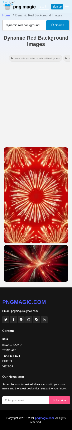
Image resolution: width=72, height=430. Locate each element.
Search (57, 25)
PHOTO (7, 361)
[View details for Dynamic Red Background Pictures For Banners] (36, 263)
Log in (43, 6)
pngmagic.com (24, 302)
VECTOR (7, 366)
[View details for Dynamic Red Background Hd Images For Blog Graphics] (36, 195)
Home (6, 15)
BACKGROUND (12, 344)
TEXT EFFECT (11, 355)
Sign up (57, 6)
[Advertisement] (36, 105)
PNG (5, 339)
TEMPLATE (9, 350)
